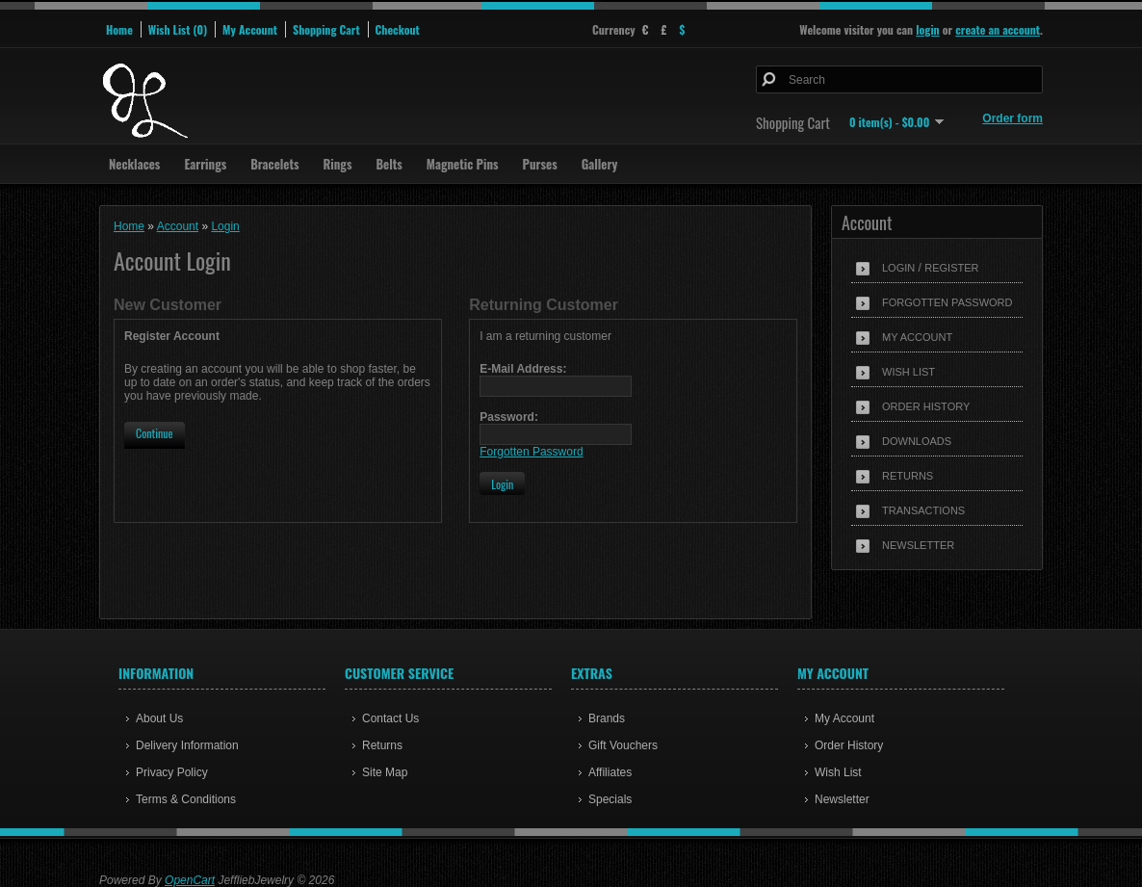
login (927, 29)
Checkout (398, 29)
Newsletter (918, 545)
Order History (926, 406)
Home (119, 29)
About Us (159, 718)
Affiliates (610, 772)
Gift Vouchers (623, 745)
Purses (540, 163)
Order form (1012, 118)
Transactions (923, 510)
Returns (907, 476)
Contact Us (390, 718)
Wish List (908, 372)
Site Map (384, 772)
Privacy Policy (172, 772)
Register (951, 268)
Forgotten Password (947, 302)
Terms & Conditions (186, 799)
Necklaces (134, 163)
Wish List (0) (177, 29)
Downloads (916, 441)
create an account (997, 29)
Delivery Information (187, 745)
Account (177, 226)
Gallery (600, 163)
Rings (338, 163)
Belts (389, 163)
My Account (249, 29)
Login (898, 268)
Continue (154, 433)
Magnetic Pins (463, 163)
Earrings (205, 163)
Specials (610, 799)
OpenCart (190, 880)
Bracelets (274, 163)
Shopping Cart (326, 29)
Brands (606, 718)
